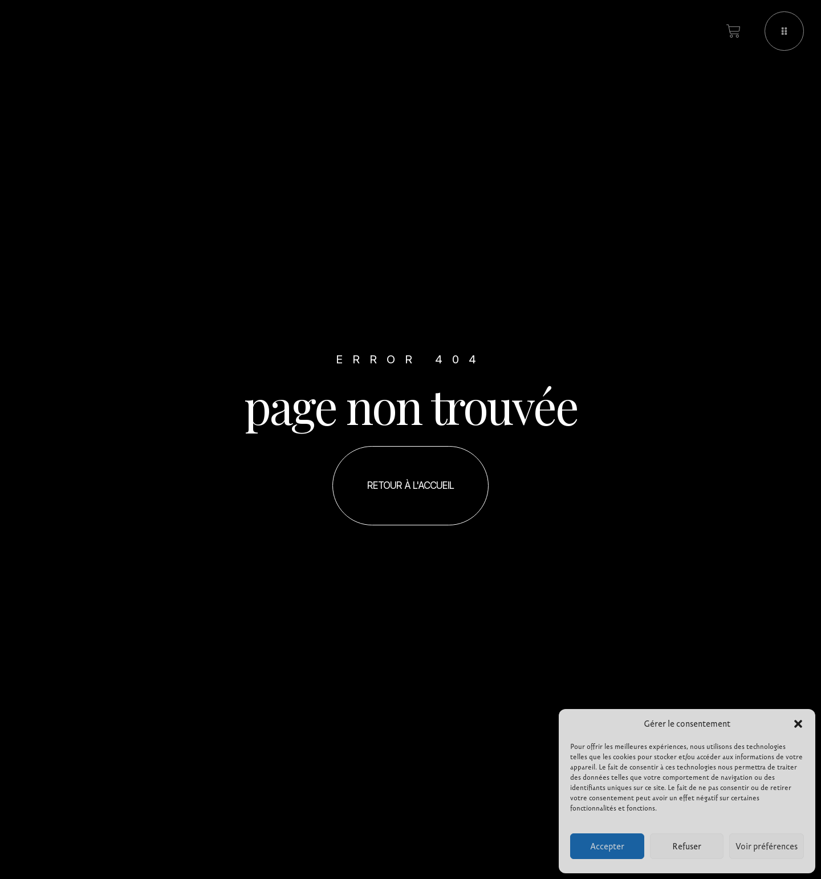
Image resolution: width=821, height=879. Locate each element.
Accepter (607, 846)
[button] (798, 724)
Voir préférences (766, 846)
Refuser (686, 846)
